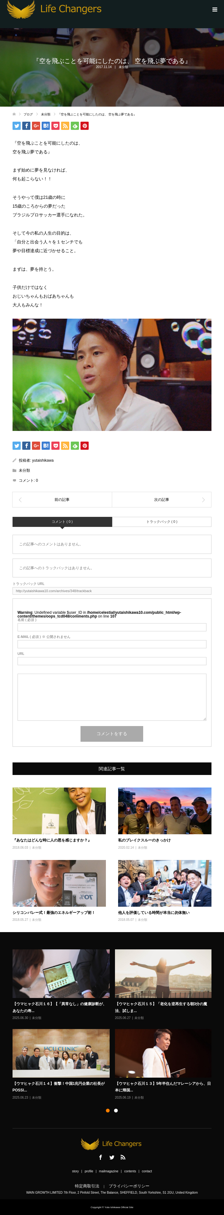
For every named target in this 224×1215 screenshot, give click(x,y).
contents (130, 1171)
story (75, 1171)
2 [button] (116, 1110)
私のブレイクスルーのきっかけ (144, 840)
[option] (115, 1025)
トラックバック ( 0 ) (162, 521)
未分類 (123, 67)
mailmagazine (108, 1171)
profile (89, 1171)
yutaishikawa (43, 460)
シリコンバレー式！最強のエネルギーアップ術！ (54, 912)
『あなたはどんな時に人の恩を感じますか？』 (52, 840)
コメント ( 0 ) (62, 521)
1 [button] (108, 1110)
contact (147, 1171)
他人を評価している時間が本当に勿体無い (154, 912)
